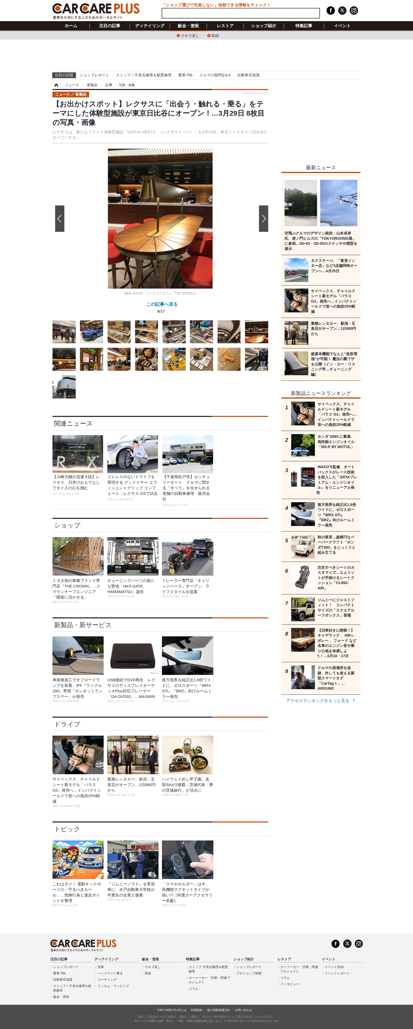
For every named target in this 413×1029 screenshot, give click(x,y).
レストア (225, 26)
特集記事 (303, 26)
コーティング (107, 979)
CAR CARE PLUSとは (171, 1010)
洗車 (101, 967)
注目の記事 (109, 26)
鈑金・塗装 (188, 26)
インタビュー (289, 984)
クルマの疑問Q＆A (214, 75)
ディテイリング (150, 26)
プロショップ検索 (249, 973)
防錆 (215, 35)
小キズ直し (190, 35)
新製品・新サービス (83, 624)
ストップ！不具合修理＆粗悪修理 (143, 75)
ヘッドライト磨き (110, 973)
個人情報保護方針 (218, 1010)
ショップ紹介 (263, 26)
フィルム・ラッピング (113, 986)
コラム (193, 988)
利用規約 (197, 1010)
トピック (67, 829)
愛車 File (185, 75)
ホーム (71, 26)
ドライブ (67, 724)
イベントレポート (337, 973)
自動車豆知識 (248, 75)
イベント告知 (334, 967)
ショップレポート (94, 75)
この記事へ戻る (162, 309)
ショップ (67, 525)
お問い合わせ (243, 1010)
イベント (342, 26)
